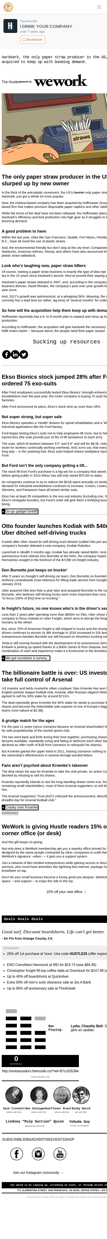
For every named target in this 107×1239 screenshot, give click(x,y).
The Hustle (28, 21)
